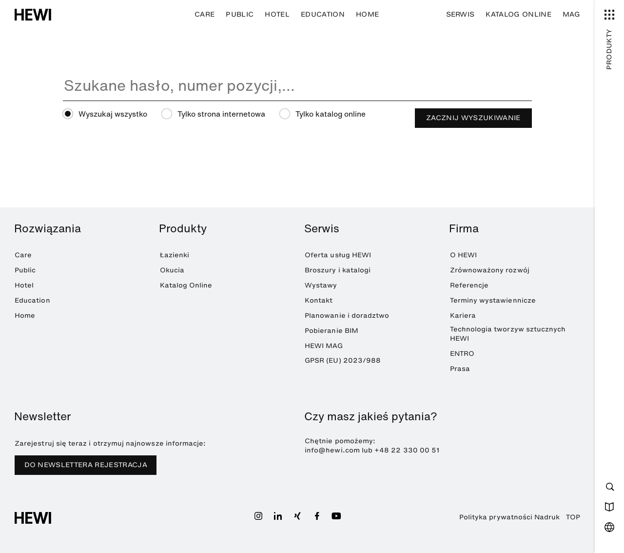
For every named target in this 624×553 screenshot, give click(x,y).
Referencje (469, 285)
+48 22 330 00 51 (407, 450)
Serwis (460, 14)
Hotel (277, 14)
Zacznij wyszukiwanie (473, 118)
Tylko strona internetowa (221, 114)
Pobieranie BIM (331, 330)
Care (204, 14)
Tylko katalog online (330, 114)
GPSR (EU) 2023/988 (343, 360)
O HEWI (463, 255)
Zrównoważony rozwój (489, 270)
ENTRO (462, 353)
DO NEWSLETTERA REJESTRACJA (85, 465)
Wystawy (321, 285)
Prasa (460, 368)
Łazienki (175, 255)
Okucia (172, 270)
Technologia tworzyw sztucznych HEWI (508, 334)
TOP (573, 517)
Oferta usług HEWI (338, 255)
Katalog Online (518, 14)
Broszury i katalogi (337, 270)
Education (323, 14)
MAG (571, 14)
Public (240, 14)
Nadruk (547, 517)
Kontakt (318, 300)
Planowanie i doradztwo (347, 315)
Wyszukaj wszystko (112, 114)
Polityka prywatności (495, 517)
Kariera (463, 315)
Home (367, 14)
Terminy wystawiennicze (493, 300)
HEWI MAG (324, 345)
